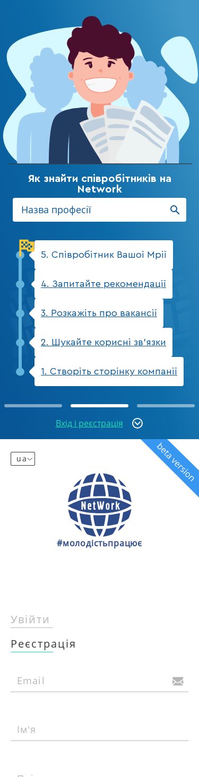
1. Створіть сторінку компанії (109, 371)
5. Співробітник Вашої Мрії (100, 249)
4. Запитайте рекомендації (103, 284)
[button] (33, 405)
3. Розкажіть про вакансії (99, 313)
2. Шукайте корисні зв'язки (103, 342)
